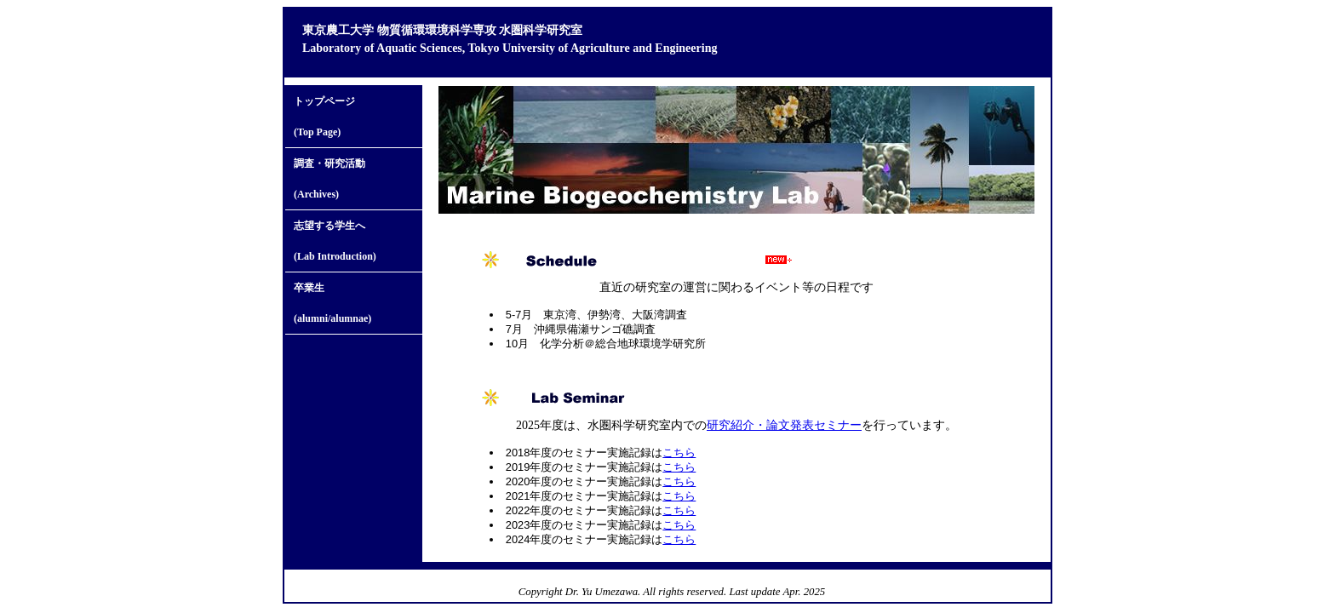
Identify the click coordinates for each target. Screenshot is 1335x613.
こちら (679, 452)
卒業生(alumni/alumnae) (332, 303)
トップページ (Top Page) (324, 116)
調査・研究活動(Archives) (329, 179)
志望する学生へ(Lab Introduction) (335, 241)
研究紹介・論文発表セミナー (784, 425)
